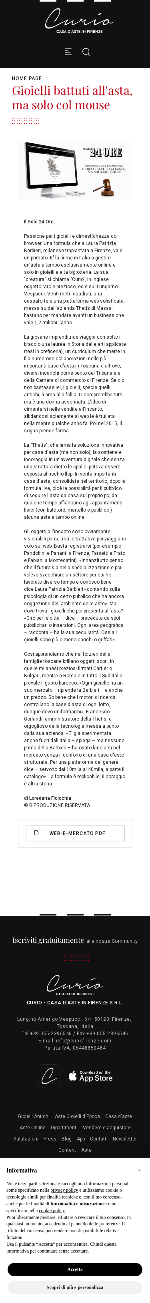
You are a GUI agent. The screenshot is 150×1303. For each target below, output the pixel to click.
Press (50, 1139)
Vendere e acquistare (107, 1127)
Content (67, 1150)
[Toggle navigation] (68, 52)
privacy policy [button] (64, 1190)
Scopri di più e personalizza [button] (75, 1287)
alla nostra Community (75, 941)
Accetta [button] (75, 1269)
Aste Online (33, 1127)
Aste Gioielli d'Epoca (77, 1116)
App (81, 1139)
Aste (86, 1150)
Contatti (99, 1139)
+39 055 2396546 (51, 1033)
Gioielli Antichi (34, 1116)
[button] (139, 1170)
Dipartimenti (64, 1127)
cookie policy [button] (51, 1210)
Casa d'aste (118, 1116)
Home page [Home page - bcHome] (27, 78)
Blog (67, 1139)
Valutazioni (25, 1139)
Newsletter (125, 1139)
